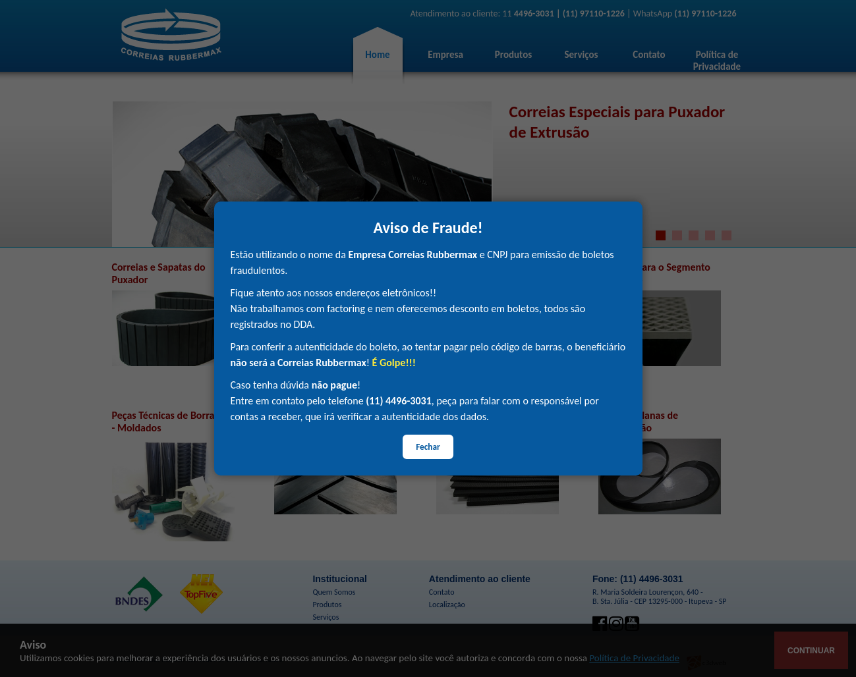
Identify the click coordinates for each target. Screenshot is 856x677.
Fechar (428, 446)
